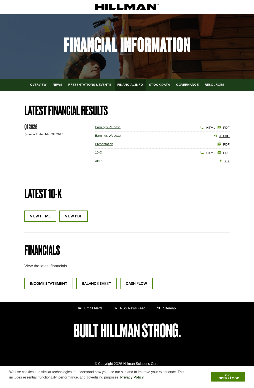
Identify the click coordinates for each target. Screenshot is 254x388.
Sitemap (166, 308)
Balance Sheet (96, 283)
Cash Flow (136, 283)
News (57, 85)
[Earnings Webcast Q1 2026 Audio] (162, 136)
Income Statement (48, 283)
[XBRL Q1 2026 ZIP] (162, 161)
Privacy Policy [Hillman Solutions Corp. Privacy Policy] (132, 377)
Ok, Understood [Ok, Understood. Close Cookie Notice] (227, 376)
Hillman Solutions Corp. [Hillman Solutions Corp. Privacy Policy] (141, 364)
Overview (38, 85)
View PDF (73, 216)
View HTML (40, 216)
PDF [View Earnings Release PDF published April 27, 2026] (223, 127)
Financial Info (130, 85)
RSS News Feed (130, 308)
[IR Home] (127, 6)
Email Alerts (90, 308)
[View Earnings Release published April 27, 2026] (155, 127)
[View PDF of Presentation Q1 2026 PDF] (162, 144)
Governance (187, 85)
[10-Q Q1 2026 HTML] (155, 153)
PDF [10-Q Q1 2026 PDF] (223, 153)
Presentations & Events (89, 85)
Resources (214, 85)
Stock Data (159, 85)
